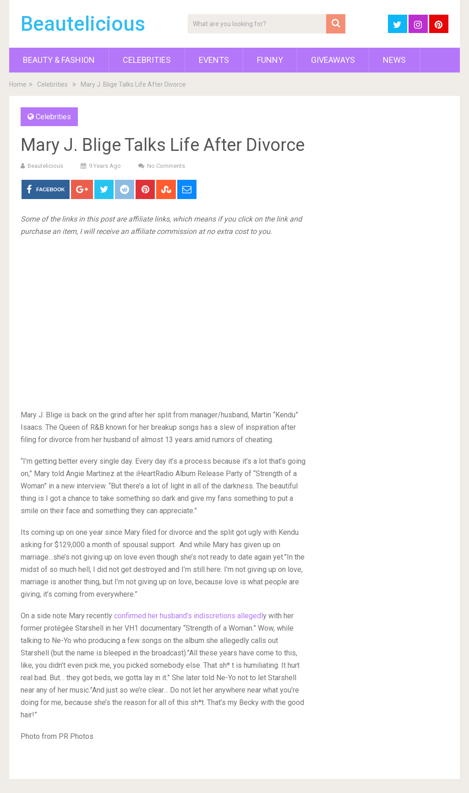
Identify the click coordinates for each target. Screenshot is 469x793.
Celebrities (147, 60)
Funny (270, 60)
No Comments (166, 165)
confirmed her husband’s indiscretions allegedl (188, 615)
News (394, 60)
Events (214, 60)
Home (18, 84)
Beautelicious (83, 24)
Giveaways (333, 60)
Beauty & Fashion (59, 60)
